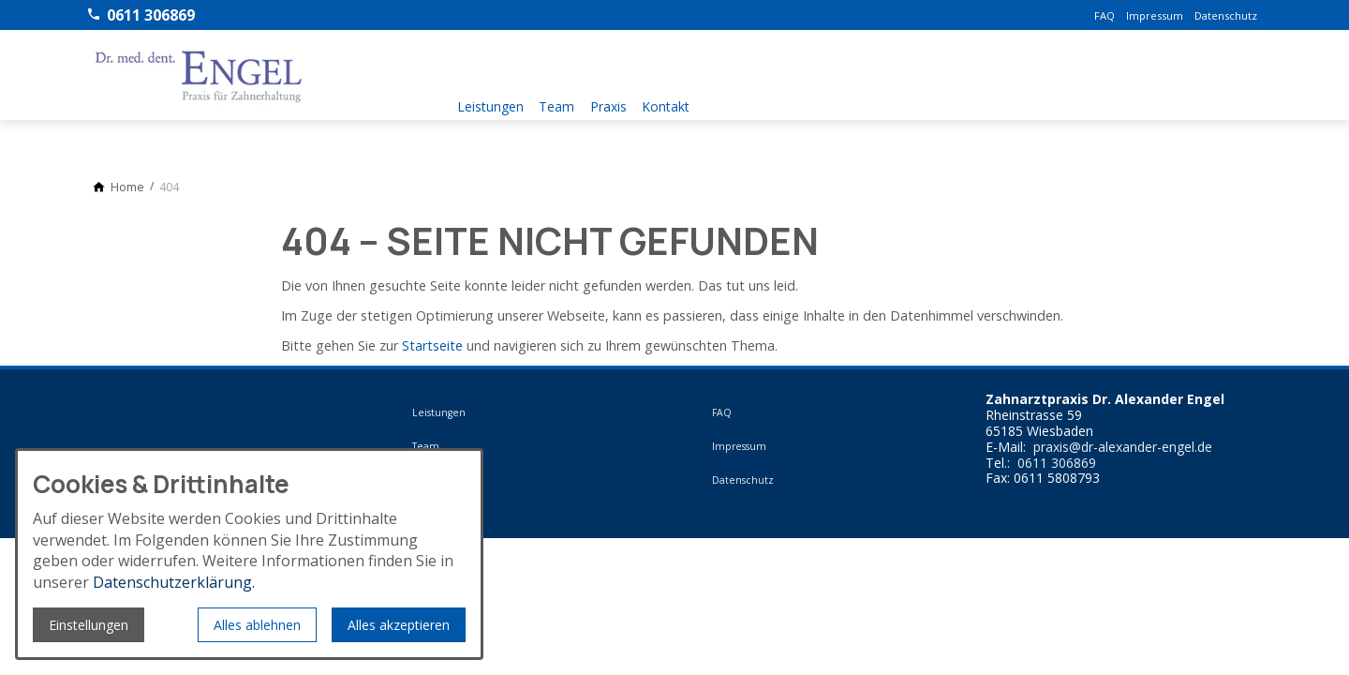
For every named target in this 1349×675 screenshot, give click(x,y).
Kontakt (687, 103)
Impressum (1154, 15)
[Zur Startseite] (198, 75)
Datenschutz (1225, 15)
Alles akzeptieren (399, 625)
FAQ (1104, 15)
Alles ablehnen (257, 625)
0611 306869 (1056, 464)
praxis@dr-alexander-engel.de (1122, 448)
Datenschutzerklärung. (174, 582)
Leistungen (490, 103)
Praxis (622, 103)
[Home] (127, 187)
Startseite (432, 345)
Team (564, 103)
